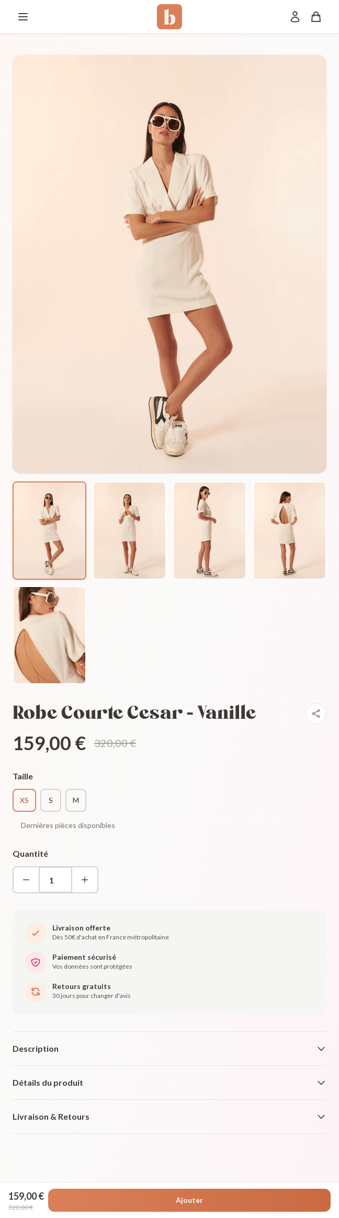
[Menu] (23, 16)
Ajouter (189, 1200)
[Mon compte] (295, 16)
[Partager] (316, 713)
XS (24, 800)
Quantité (30, 853)
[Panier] (316, 16)
